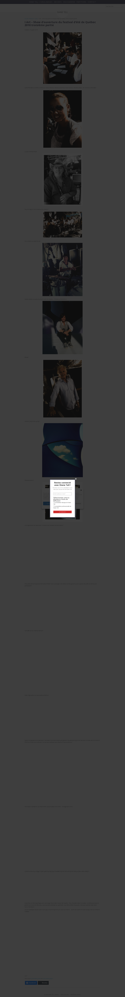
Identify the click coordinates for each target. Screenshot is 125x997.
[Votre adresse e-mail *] (62, 357)
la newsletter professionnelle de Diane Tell (62, 370)
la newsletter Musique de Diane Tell (62, 366)
